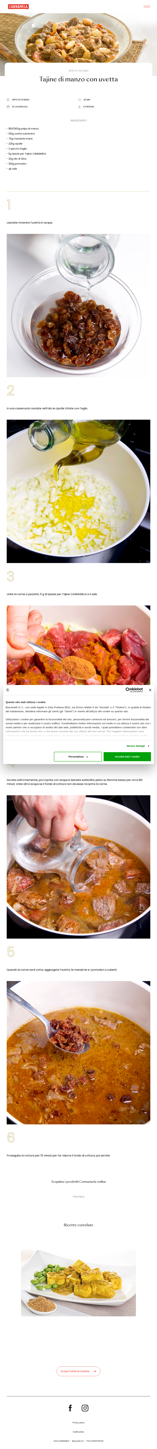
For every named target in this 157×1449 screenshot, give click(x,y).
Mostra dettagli (136, 745)
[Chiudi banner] (150, 690)
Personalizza (78, 756)
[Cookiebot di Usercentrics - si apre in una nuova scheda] (128, 690)
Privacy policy (78, 1422)
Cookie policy (78, 1432)
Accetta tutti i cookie (127, 756)
